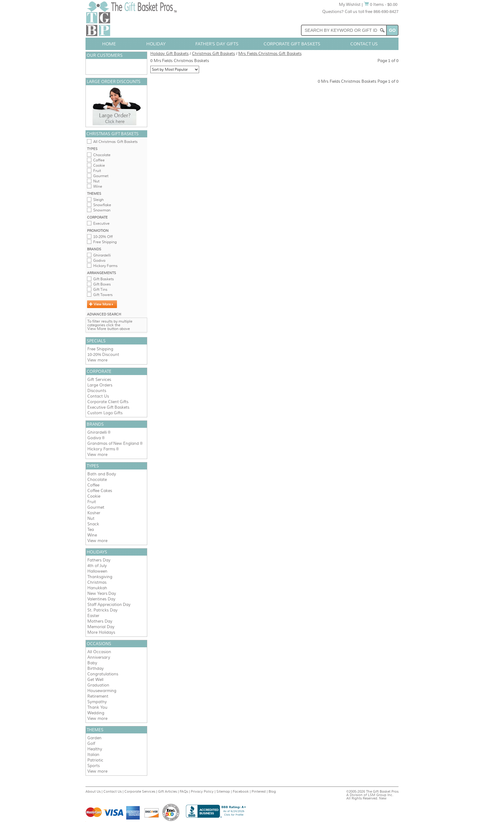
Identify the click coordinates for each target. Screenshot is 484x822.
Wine (97, 186)
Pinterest (259, 791)
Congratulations (102, 674)
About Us (93, 791)
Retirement (97, 696)
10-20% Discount (103, 354)
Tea (90, 529)
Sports (93, 765)
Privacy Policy (202, 791)
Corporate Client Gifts (107, 401)
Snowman (102, 210)
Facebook (241, 791)
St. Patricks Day (102, 610)
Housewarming (101, 690)
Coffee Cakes (99, 490)
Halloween (97, 571)
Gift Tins (100, 289)
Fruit (97, 171)
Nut (96, 181)
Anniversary (98, 657)
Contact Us (364, 43)
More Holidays (101, 632)
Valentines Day (101, 599)
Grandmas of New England (113, 443)
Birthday (95, 668)
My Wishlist (350, 4)
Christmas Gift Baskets (213, 53)
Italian (93, 754)
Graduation (98, 685)
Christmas (96, 582)
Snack (93, 524)
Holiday (156, 43)
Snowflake (102, 205)
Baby (92, 663)
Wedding (95, 713)
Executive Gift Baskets (108, 407)
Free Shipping (105, 242)
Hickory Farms (105, 266)
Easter (93, 615)
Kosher (93, 513)
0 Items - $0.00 (381, 4)
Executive (101, 223)
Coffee (99, 160)
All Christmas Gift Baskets (115, 142)
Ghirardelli (102, 255)
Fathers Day (99, 560)
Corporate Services (139, 791)
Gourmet (100, 176)
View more (97, 360)
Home (109, 43)
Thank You (97, 707)
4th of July (97, 565)
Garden (94, 738)
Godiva (99, 260)
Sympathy (97, 701)
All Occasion (99, 651)
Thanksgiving (99, 576)
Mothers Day (99, 621)
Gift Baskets (103, 279)
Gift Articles (167, 791)
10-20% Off (103, 237)
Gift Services (99, 379)
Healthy (94, 749)
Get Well (95, 679)
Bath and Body (101, 474)
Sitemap (223, 791)
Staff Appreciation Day (109, 604)
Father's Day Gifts (216, 43)
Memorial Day (101, 626)
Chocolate (102, 155)
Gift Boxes (102, 284)
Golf (91, 743)
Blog (272, 791)
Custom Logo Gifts (105, 413)
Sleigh (98, 200)
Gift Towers (103, 295)
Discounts (96, 390)
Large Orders (99, 385)
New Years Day (101, 593)
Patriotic (95, 760)
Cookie (99, 165)
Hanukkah (97, 588)
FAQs (184, 791)
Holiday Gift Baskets (169, 53)
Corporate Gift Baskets (292, 43)
